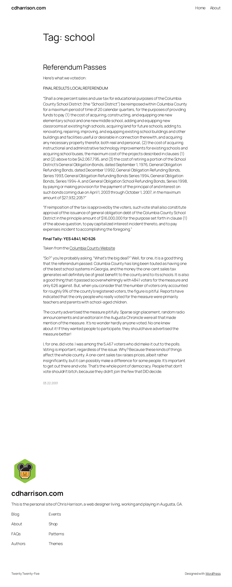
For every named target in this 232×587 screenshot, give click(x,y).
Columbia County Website (92, 248)
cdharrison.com (28, 8)
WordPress (213, 573)
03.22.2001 (50, 383)
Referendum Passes (74, 67)
